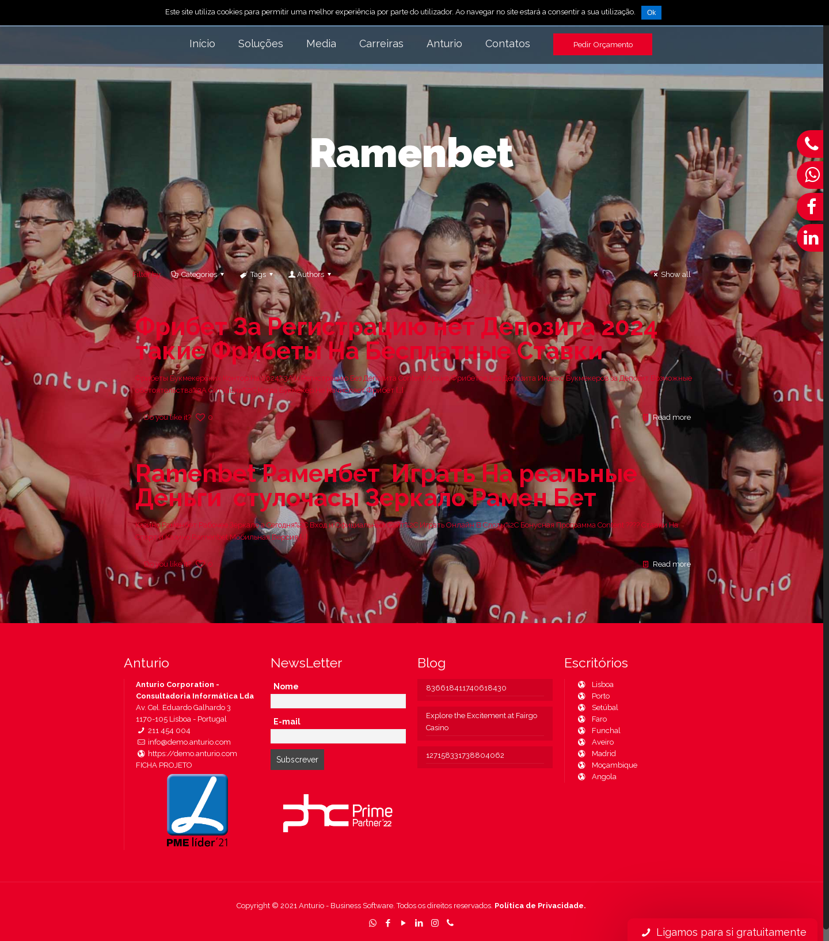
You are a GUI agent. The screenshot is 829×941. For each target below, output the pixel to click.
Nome (286, 686)
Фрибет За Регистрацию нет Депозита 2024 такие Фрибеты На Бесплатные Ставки (396, 339)
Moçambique (606, 765)
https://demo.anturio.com (186, 753)
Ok (651, 13)
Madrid (596, 753)
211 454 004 (163, 730)
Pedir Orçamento (603, 44)
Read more (672, 417)
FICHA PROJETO (164, 765)
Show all (671, 274)
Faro (591, 719)
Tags (257, 274)
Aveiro (595, 742)
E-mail (287, 721)
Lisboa (595, 684)
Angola (596, 776)
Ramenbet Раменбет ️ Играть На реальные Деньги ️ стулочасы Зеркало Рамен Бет (386, 486)
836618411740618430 (466, 688)
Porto (593, 696)
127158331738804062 (465, 755)
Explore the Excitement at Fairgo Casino (481, 721)
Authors (310, 274)
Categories (198, 274)
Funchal (598, 730)
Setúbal (597, 707)
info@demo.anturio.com (183, 742)
